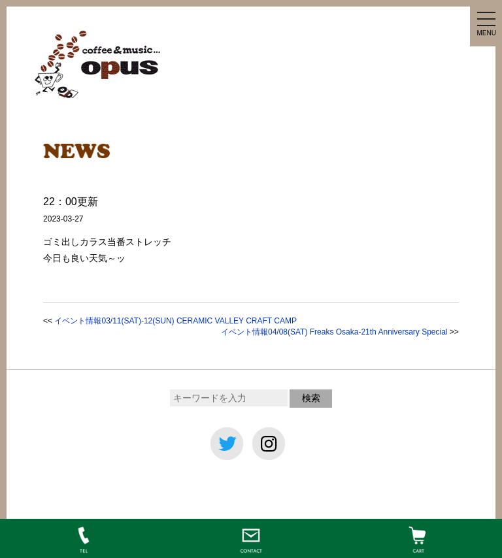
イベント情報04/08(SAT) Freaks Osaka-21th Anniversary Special (334, 331)
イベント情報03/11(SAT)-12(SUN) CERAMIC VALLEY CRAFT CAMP (175, 320)
